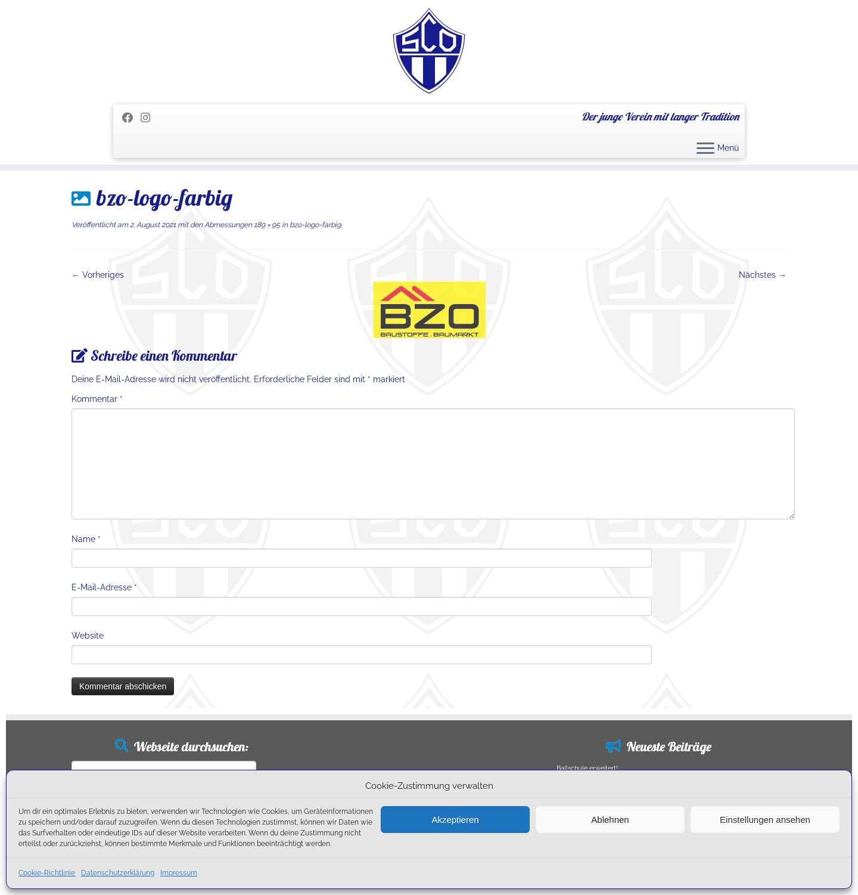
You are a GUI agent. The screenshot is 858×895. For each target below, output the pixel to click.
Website (88, 635)
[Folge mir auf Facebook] (131, 118)
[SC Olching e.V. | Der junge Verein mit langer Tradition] (429, 50)
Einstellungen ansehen (765, 820)
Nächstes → (762, 275)
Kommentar (97, 399)
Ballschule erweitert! (587, 768)
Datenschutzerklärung (117, 873)
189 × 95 (266, 225)
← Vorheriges (98, 275)
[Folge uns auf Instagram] (149, 118)
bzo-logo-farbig (314, 225)
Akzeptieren (454, 820)
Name (86, 539)
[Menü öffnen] (705, 149)
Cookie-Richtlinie (46, 873)
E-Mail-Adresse (104, 587)
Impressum (178, 873)
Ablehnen (610, 820)
